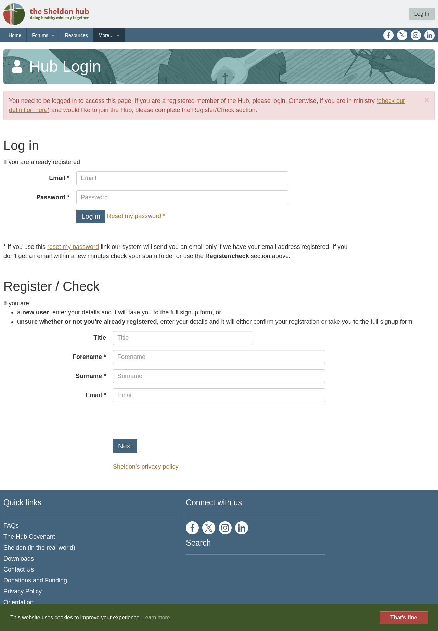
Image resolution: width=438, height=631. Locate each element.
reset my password (73, 246)
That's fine (403, 617)
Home (15, 35)
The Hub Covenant (29, 536)
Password (50, 197)
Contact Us (18, 569)
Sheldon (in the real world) (39, 547)
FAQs (11, 525)
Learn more (156, 617)
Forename (87, 356)
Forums (40, 35)
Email (57, 178)
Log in (90, 216)
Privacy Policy (22, 591)
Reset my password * (136, 216)
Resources (76, 35)
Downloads (18, 558)
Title (99, 337)
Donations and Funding (35, 580)
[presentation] (165, 420)
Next (125, 446)
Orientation (18, 602)
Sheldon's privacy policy (146, 466)
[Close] (426, 100)
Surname (89, 376)
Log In (421, 14)
